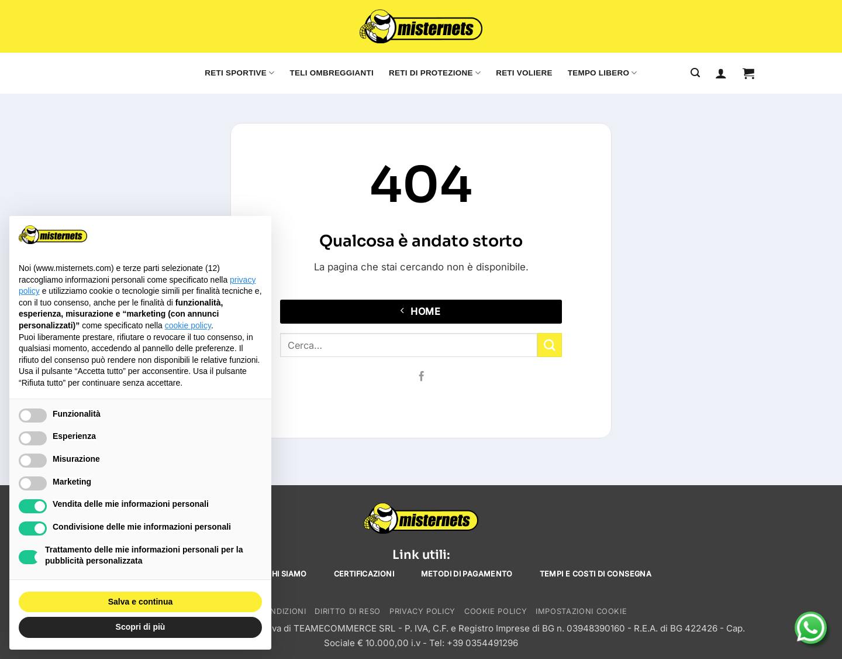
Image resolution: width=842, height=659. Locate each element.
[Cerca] (695, 72)
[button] (748, 73)
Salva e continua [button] (140, 601)
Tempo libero (602, 72)
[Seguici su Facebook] (421, 377)
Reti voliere (524, 72)
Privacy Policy (422, 611)
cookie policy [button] (188, 325)
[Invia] (549, 345)
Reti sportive (239, 72)
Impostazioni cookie (581, 611)
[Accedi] (721, 73)
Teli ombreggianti (332, 72)
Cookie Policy (495, 611)
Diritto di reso (348, 611)
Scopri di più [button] (140, 626)
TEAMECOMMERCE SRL (345, 628)
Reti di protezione (435, 72)
